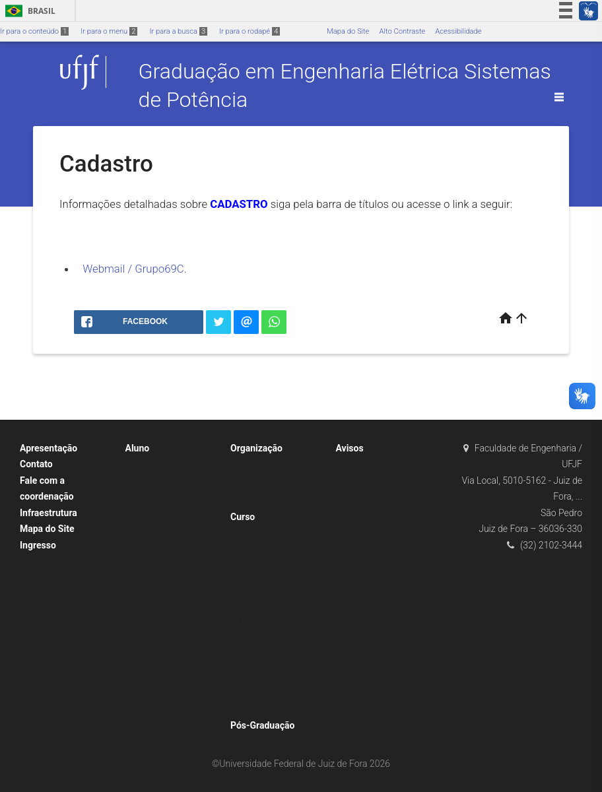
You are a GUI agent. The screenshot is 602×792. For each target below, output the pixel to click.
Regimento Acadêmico (169, 500)
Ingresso (38, 545)
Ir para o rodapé (249, 31)
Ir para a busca (178, 31)
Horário (249, 586)
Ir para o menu (109, 31)
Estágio (249, 638)
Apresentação (48, 448)
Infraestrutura (48, 513)
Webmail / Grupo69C (133, 268)
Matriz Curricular (264, 603)
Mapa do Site (348, 31)
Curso (242, 517)
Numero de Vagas (55, 562)
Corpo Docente (261, 500)
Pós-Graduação (262, 725)
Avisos (350, 448)
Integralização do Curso (276, 533)
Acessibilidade (458, 31)
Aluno (137, 448)
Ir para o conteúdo (34, 31)
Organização (256, 448)
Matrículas (149, 640)
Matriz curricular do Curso (279, 621)
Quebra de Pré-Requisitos (173, 570)
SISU (34, 580)
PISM (35, 597)
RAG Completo (156, 517)
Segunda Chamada (163, 587)
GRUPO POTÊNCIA (162, 482)
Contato (36, 464)
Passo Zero (150, 657)
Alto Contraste (402, 31)
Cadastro (147, 465)
